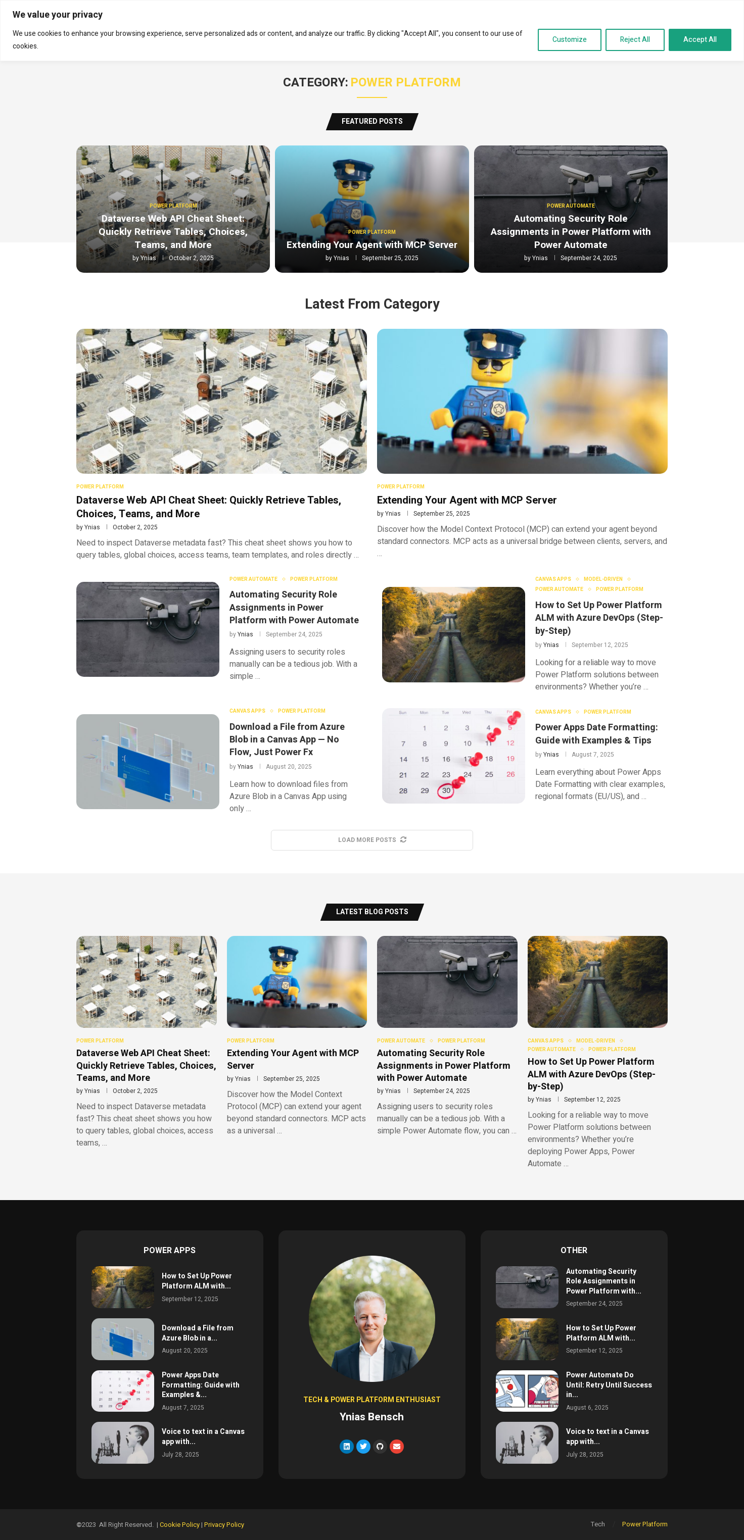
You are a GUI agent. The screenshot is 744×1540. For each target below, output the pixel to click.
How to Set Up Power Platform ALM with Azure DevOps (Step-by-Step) (599, 618)
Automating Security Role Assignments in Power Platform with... (603, 1281)
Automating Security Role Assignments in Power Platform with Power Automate (571, 232)
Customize (569, 39)
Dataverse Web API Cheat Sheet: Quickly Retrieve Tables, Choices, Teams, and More (173, 232)
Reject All (635, 39)
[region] (372, 30)
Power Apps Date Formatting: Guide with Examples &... (201, 1385)
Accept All (700, 39)
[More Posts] (372, 840)
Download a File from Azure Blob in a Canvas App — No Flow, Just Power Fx (287, 739)
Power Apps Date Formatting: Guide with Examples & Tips (596, 734)
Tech (598, 1524)
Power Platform (645, 1524)
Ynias (148, 258)
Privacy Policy (224, 1524)
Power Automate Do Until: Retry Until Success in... (609, 1385)
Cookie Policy (180, 1524)
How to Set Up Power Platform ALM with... (197, 1281)
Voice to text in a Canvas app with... (203, 1436)
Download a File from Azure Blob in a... (198, 1333)
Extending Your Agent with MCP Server (372, 245)
